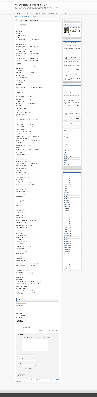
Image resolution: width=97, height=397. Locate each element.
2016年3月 (67, 251)
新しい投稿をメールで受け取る (25, 371)
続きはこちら (68, 34)
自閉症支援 (67, 158)
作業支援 (66, 144)
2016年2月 (67, 253)
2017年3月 (67, 227)
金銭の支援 (67, 150)
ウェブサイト (20, 363)
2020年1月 (67, 188)
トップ (18, 13)
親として (66, 152)
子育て (66, 148)
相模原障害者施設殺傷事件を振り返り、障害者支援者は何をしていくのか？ (72, 97)
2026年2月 (67, 173)
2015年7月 (67, 268)
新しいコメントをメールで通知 (25, 368)
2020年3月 (67, 186)
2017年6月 (67, 221)
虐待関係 (66, 140)
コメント (19, 340)
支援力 (58, 330)
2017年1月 (67, 231)
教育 (66, 146)
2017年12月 (67, 208)
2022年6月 (67, 175)
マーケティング (68, 142)
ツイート (22, 327)
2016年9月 (67, 239)
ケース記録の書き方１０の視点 (71, 45)
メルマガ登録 (63, 13)
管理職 (67, 137)
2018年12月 (67, 194)
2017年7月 (67, 219)
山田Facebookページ (52, 13)
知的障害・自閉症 (68, 156)
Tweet (27, 25)
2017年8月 (67, 216)
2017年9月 (67, 214)
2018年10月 (67, 196)
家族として (67, 154)
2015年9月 (67, 264)
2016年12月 (67, 233)
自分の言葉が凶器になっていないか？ (72, 86)
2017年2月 (67, 229)
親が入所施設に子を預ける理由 (71, 42)
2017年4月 (67, 225)
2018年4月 (67, 204)
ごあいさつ (67, 164)
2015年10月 (67, 262)
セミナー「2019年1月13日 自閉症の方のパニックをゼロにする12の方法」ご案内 (72, 113)
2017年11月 (67, 210)
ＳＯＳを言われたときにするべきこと (72, 105)
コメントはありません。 (51, 330)
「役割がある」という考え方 (70, 107)
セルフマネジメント (69, 130)
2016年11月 (67, 235)
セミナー (66, 162)
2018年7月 (67, 200)
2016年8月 (67, 241)
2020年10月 (67, 184)
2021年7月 (67, 180)
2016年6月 (67, 245)
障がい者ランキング (20, 323)
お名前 (19, 353)
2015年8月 (67, 266)
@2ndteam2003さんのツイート (70, 123)
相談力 (67, 132)
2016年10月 (67, 237)
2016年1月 (67, 255)
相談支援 (66, 134)
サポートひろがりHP (28, 13)
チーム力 (66, 136)
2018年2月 (67, 206)
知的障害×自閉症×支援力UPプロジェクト (32, 5)
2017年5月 (67, 223)
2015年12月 (67, 257)
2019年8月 (67, 190)
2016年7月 (67, 243)
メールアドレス (21, 358)
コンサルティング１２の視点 (70, 109)
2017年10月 (67, 212)
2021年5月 (67, 182)
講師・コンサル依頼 (40, 13)
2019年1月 (67, 192)
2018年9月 (67, 198)
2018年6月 (67, 202)
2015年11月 (67, 259)
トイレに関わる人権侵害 (70, 100)
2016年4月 (67, 249)
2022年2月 (67, 178)
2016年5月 (67, 247)
